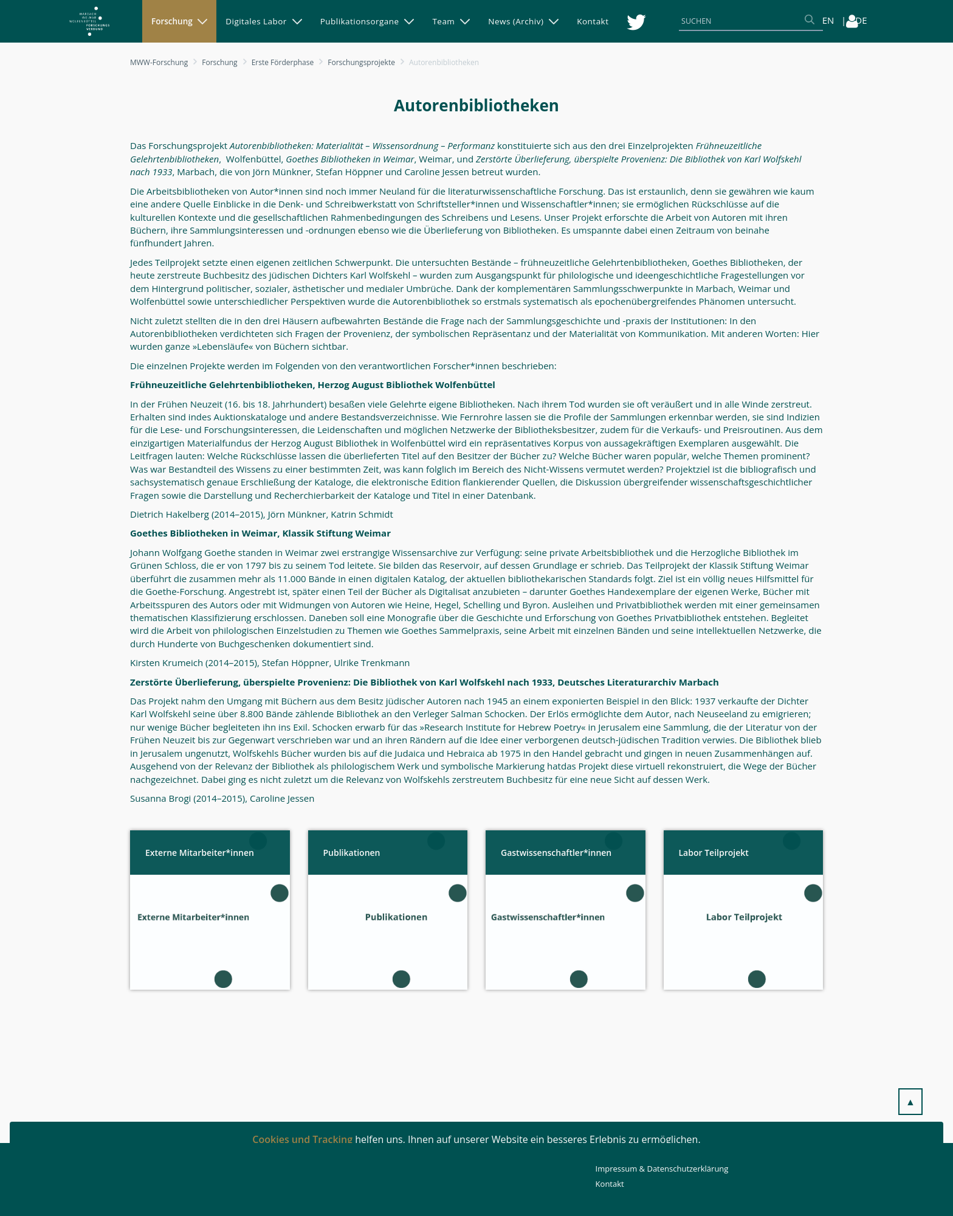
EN (828, 20)
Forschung (219, 62)
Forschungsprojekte (361, 62)
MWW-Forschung (159, 62)
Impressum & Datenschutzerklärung (662, 1168)
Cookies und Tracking (302, 1139)
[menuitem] (179, 21)
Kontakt (610, 1183)
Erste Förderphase (283, 62)
